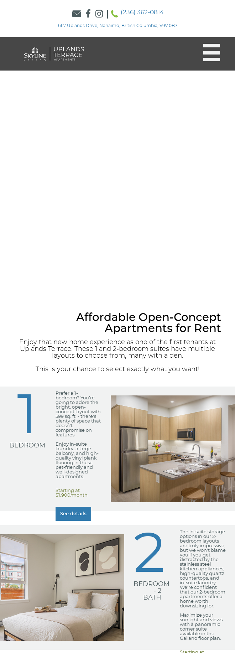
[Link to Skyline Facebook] (88, 14)
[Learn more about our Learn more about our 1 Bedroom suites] (73, 514)
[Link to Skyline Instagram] (99, 14)
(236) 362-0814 (142, 12)
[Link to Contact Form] (77, 14)
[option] (117, 167)
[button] (208, 53)
